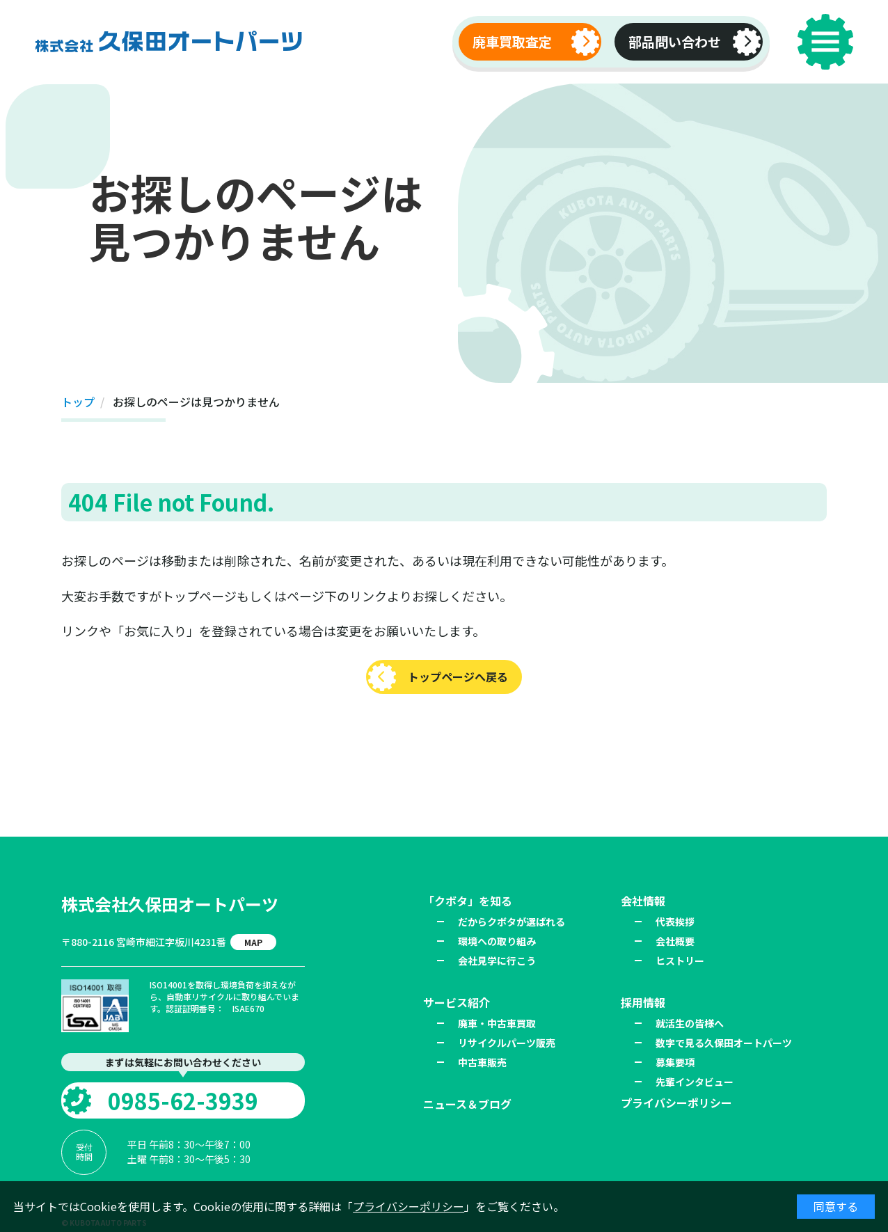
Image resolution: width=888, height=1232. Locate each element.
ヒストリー (680, 961)
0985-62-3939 (183, 1100)
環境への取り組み (497, 941)
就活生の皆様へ (690, 1023)
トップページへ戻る (458, 676)
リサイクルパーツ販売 (506, 1043)
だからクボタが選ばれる (511, 922)
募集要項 (675, 1062)
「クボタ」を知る (467, 900)
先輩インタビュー (695, 1082)
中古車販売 (482, 1062)
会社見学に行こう (497, 961)
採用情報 (643, 1002)
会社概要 (675, 941)
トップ (78, 401)
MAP (253, 942)
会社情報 (643, 900)
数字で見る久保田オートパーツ (724, 1043)
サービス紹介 (456, 1002)
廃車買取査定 (512, 42)
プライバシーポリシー (408, 1206)
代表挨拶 (675, 922)
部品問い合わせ (674, 42)
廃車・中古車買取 (497, 1023)
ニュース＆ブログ (467, 1104)
